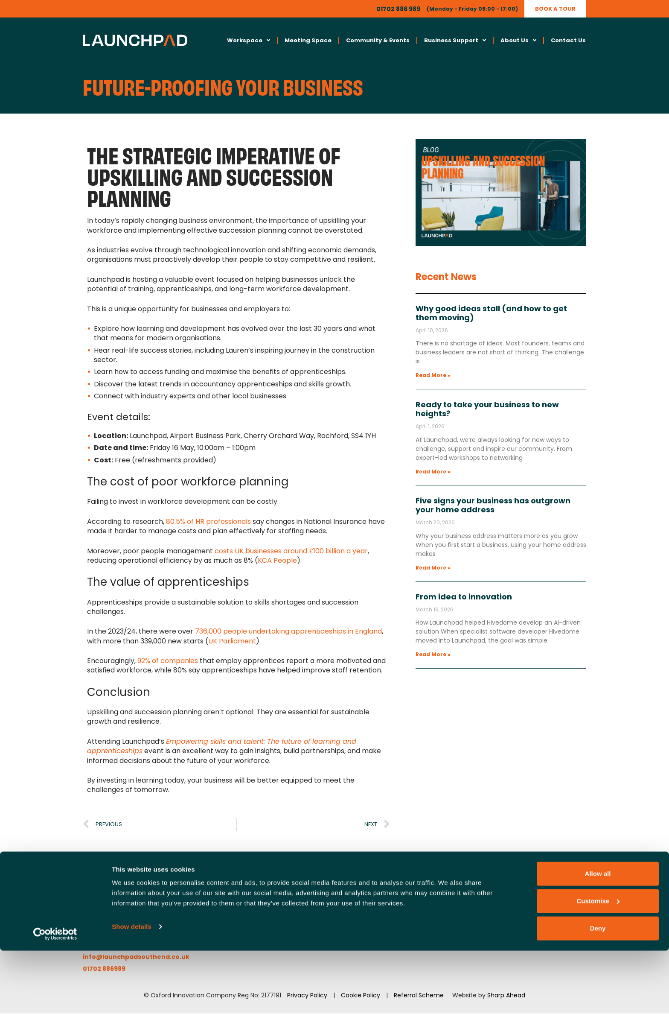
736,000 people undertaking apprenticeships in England (288, 632)
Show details (131, 990)
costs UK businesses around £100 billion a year (291, 552)
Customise (598, 964)
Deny (598, 991)
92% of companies (167, 662)
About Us (518, 41)
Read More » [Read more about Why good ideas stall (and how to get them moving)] (433, 376)
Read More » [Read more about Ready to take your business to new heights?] (433, 472)
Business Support (455, 41)
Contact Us (568, 41)
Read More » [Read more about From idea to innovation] (433, 655)
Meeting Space (308, 41)
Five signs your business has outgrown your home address (493, 507)
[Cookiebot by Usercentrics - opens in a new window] (55, 997)
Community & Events (378, 41)
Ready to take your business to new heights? (487, 410)
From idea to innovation (464, 598)
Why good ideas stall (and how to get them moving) (491, 314)
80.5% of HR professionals (208, 523)
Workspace (248, 41)
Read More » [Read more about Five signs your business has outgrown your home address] (433, 569)
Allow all (598, 937)
